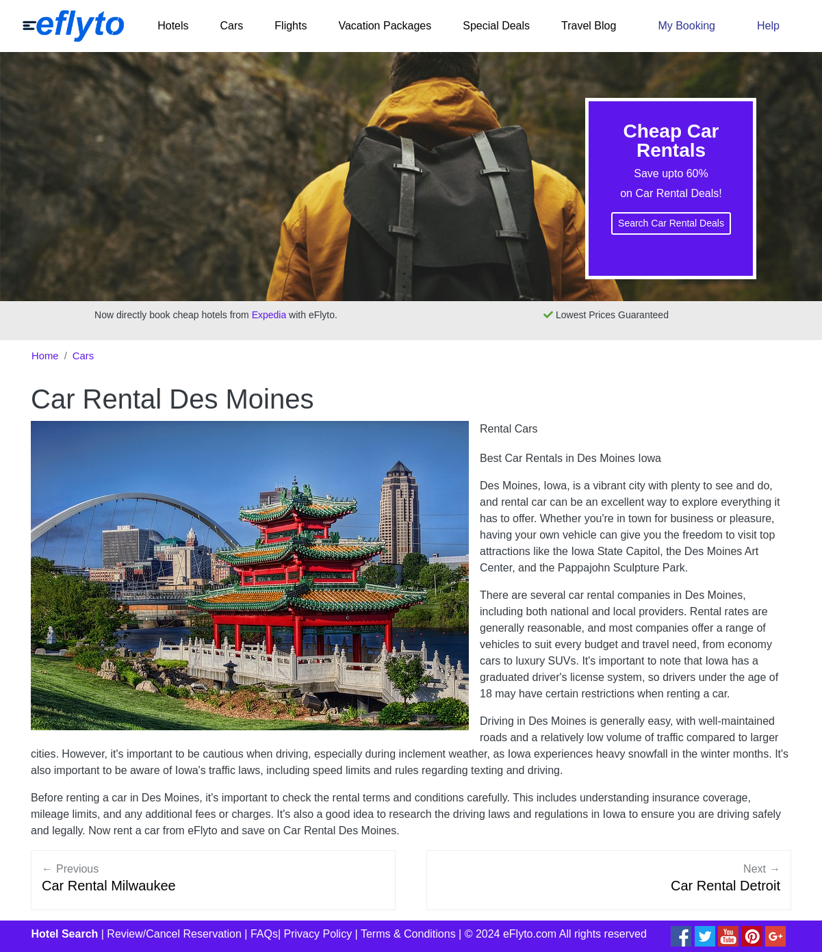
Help (768, 25)
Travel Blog (588, 25)
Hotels (172, 25)
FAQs (264, 934)
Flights (290, 25)
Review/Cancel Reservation (174, 934)
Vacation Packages (384, 25)
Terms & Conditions (408, 934)
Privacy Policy (318, 934)
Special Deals (496, 25)
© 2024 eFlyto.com (511, 934)
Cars (232, 25)
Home (45, 355)
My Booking (686, 25)
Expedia (269, 314)
